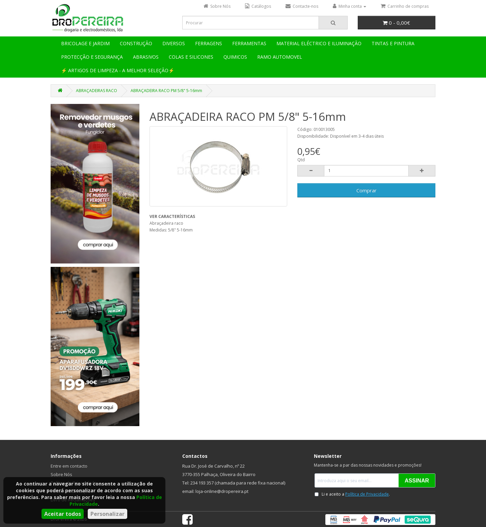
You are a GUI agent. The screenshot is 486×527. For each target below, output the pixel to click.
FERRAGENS (208, 43)
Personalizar (107, 514)
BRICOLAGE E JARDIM (85, 43)
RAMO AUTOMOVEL (279, 57)
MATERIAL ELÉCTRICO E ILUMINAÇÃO (318, 43)
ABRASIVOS (146, 57)
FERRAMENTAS (249, 43)
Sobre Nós (61, 474)
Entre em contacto (69, 466)
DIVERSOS (173, 43)
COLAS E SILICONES (191, 57)
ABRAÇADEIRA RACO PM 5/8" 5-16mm (166, 90)
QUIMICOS (235, 57)
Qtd (301, 160)
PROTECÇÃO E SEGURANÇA (92, 57)
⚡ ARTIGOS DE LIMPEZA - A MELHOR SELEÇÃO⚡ (117, 70)
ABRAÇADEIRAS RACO (96, 90)
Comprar (366, 190)
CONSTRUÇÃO (136, 43)
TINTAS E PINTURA (393, 43)
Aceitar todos (62, 514)
